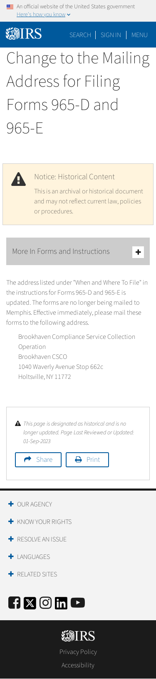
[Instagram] (46, 603)
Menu (139, 35)
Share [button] (44, 460)
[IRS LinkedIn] (61, 606)
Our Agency (34, 504)
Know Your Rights (44, 521)
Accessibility (78, 665)
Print (93, 460)
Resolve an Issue (42, 539)
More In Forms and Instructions (78, 252)
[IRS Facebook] (14, 603)
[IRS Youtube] (78, 603)
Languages (33, 556)
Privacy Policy (78, 652)
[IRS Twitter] (30, 606)
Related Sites (37, 574)
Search (80, 35)
